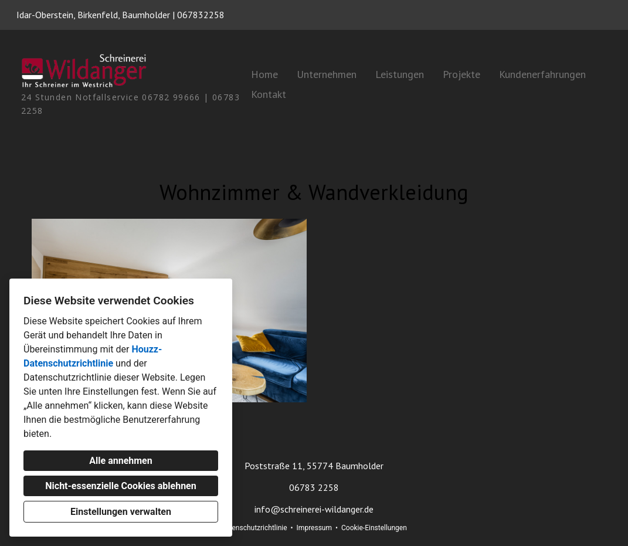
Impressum (314, 528)
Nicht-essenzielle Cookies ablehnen (120, 485)
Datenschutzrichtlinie (254, 528)
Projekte (461, 74)
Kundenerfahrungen (542, 74)
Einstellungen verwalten (120, 511)
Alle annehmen (120, 460)
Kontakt (268, 94)
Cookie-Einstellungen (374, 528)
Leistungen (399, 74)
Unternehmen (327, 74)
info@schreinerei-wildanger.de (314, 509)
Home (264, 74)
